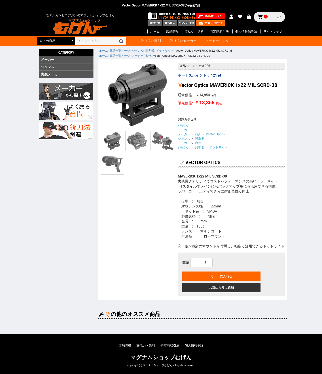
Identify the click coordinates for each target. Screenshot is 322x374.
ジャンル (47, 67)
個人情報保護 (194, 345)
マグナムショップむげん (161, 357)
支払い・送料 (194, 31)
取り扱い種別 (151, 41)
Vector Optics (215, 134)
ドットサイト (218, 147)
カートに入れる (221, 276)
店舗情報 (172, 31)
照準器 (199, 138)
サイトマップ (272, 31)
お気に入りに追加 (221, 287)
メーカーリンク (217, 41)
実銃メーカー (51, 74)
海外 (198, 134)
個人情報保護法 (246, 31)
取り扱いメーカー (183, 41)
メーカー (47, 60)
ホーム (155, 31)
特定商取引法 (219, 31)
